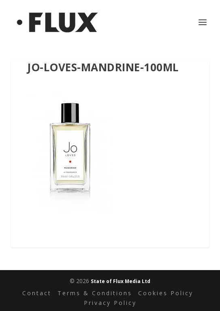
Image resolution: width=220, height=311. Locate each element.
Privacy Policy (110, 303)
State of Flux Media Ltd (120, 281)
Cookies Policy (165, 293)
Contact (36, 293)
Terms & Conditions (95, 293)
